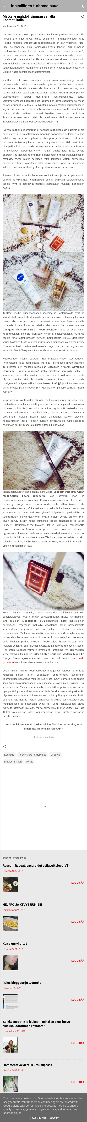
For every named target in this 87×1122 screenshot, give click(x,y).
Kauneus (9, 754)
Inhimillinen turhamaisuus (34, 5)
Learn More (38, 1118)
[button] (82, 17)
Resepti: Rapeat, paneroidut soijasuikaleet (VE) (36, 865)
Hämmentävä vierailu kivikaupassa (27, 1065)
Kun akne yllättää (15, 943)
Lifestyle (55, 754)
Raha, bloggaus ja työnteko (22, 982)
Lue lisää (77, 882)
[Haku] (82, 7)
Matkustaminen (13, 761)
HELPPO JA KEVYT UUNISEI (22, 904)
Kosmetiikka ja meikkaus (32, 754)
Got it (54, 1118)
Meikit (29, 761)
